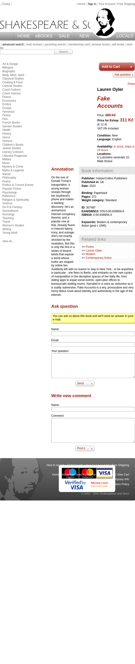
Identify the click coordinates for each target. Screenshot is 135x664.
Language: (104, 139)
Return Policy (120, 484)
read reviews (34, 44)
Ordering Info (75, 465)
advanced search (13, 44)
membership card (79, 44)
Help (90, 479)
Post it (81, 448)
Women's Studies (13, 225)
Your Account (107, 4)
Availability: (105, 146)
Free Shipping (126, 4)
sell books (118, 44)
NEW (84, 36)
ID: (84, 207)
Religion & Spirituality (15, 199)
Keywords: (89, 222)
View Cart (123, 474)
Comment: (57, 415)
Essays (7, 108)
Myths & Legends (13, 170)
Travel (6, 221)
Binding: (88, 193)
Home (81, 4)
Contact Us (102, 479)
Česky (6, 4)
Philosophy (9, 177)
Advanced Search (73, 474)
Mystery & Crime (12, 166)
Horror (6, 137)
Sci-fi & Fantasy (12, 207)
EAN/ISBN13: (91, 211)
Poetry (6, 181)
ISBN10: (87, 214)
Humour (7, 141)
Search (63, 51)
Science (7, 203)
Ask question (123, 74)
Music (6, 163)
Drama (6, 97)
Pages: (87, 196)
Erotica (6, 104)
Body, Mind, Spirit (13, 75)
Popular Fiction (11, 188)
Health (6, 130)
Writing (6, 229)
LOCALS (124, 36)
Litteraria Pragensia (14, 155)
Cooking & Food (12, 82)
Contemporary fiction (99, 258)
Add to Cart (111, 66)
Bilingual (7, 67)
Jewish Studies (11, 148)
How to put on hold (97, 465)
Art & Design (10, 64)
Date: (85, 186)
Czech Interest (11, 93)
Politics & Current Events (18, 185)
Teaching (8, 218)
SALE (64, 36)
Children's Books (13, 144)
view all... (8, 241)
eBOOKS (44, 36)
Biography (8, 71)
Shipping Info (76, 479)
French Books (11, 122)
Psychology (9, 192)
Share (131, 83)
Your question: (60, 351)
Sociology (8, 214)
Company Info (120, 479)
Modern (90, 254)
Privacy (105, 484)
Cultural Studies (12, 86)
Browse (91, 474)
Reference (8, 196)
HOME (23, 36)
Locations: (104, 154)
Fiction (90, 246)
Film (5, 119)
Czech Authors (11, 89)
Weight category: (93, 200)
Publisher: (89, 178)
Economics (9, 100)
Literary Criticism (12, 152)
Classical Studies (13, 78)
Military (6, 159)
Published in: (91, 182)
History (6, 133)
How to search (56, 465)
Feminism (8, 111)
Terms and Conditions (84, 484)
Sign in (92, 4)
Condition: (104, 135)
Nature (6, 174)
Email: (55, 340)
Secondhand (10, 210)
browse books (101, 44)
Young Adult (9, 232)
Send (80, 383)
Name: (55, 329)
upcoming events (55, 44)
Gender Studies (12, 126)
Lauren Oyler (94, 250)
